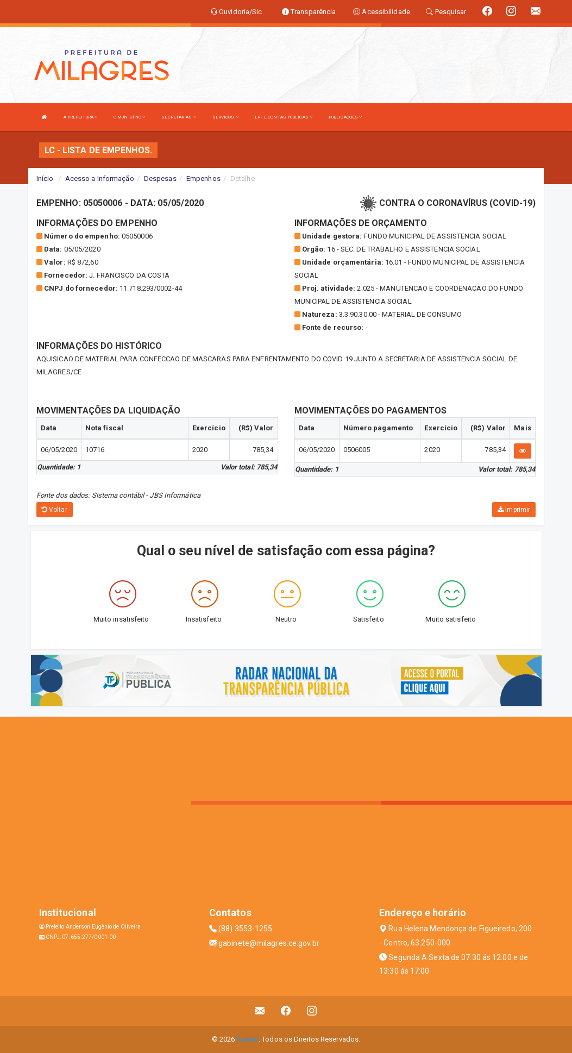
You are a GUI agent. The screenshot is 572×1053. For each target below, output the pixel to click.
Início (45, 178)
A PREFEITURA (80, 117)
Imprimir (514, 509)
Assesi (247, 1039)
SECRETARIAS (178, 117)
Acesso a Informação (99, 178)
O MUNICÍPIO (129, 117)
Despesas (160, 178)
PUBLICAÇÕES (345, 117)
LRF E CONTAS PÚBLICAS (283, 117)
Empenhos (203, 178)
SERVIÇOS (225, 117)
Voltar (54, 509)
